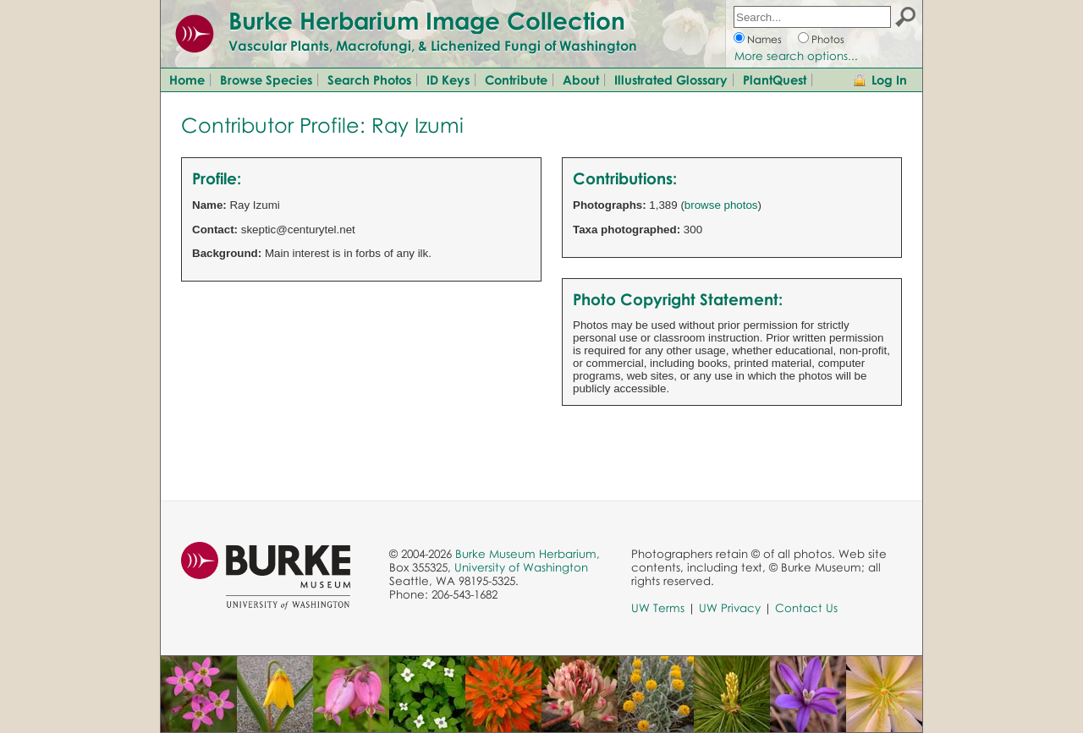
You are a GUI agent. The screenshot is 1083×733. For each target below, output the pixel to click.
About (581, 79)
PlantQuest (774, 79)
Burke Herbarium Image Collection (426, 20)
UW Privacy (730, 608)
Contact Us (806, 608)
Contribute (516, 79)
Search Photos (369, 79)
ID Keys (448, 79)
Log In (889, 79)
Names (764, 39)
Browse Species (266, 79)
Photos (827, 39)
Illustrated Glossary (671, 79)
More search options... (796, 56)
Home (187, 79)
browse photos (721, 205)
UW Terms (657, 608)
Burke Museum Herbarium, (527, 554)
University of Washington (521, 567)
